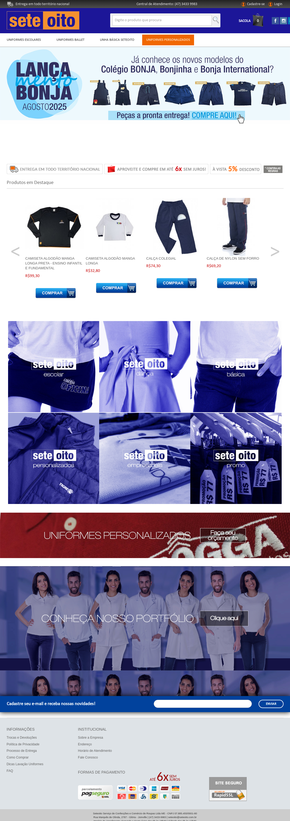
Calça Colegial (161, 258)
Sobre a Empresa (90, 737)
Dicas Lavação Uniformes (25, 764)
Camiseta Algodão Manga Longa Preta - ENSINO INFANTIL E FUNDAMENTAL (53, 263)
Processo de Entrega (22, 751)
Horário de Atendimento (95, 751)
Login (275, 4)
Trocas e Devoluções (22, 737)
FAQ (10, 771)
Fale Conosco (88, 757)
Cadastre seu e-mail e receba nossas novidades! (51, 704)
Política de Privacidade (23, 744)
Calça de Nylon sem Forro (233, 258)
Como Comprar (18, 757)
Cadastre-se (253, 4)
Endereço (85, 744)
